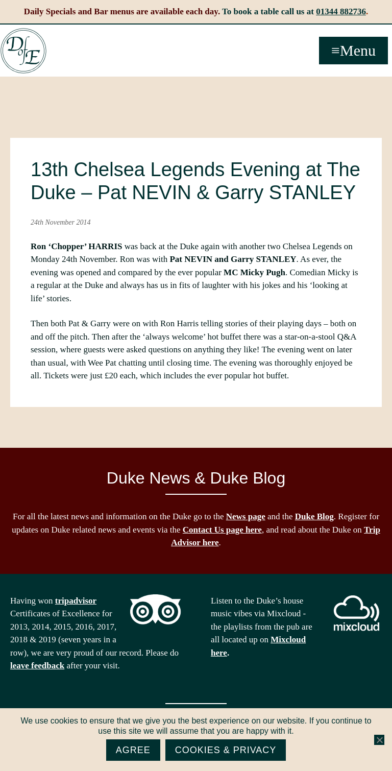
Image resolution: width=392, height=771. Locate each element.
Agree (133, 750)
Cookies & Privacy (226, 750)
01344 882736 (341, 11)
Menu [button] (358, 50)
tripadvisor (75, 601)
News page (245, 516)
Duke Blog (314, 516)
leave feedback (37, 665)
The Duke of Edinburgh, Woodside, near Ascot (23, 51)
